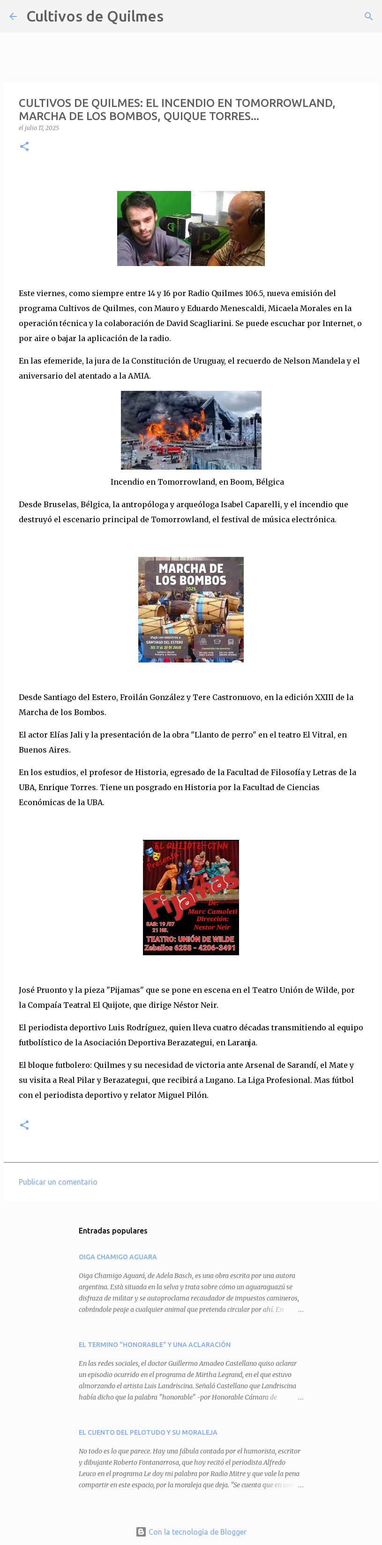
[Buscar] (176, 16)
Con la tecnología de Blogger (191, 1532)
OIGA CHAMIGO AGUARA (118, 1257)
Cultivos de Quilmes (95, 16)
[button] (24, 147)
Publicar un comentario (58, 1182)
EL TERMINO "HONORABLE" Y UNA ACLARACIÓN (155, 1344)
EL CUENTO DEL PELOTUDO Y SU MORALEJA (148, 1432)
